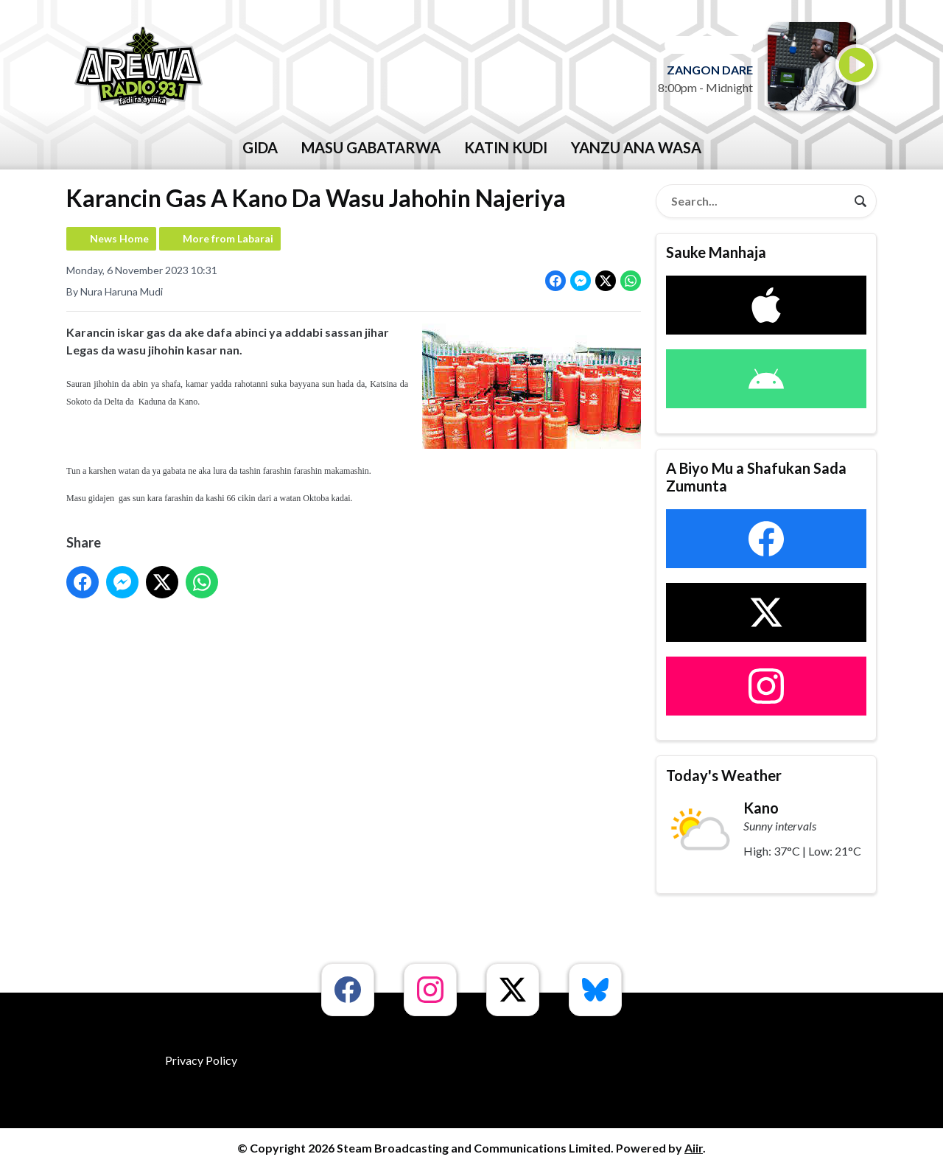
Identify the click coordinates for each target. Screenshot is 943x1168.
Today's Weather (724, 775)
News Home (119, 238)
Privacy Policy (201, 1060)
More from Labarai (228, 238)
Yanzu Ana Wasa (636, 147)
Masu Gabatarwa (371, 147)
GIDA (260, 147)
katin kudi (505, 147)
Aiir (693, 1148)
